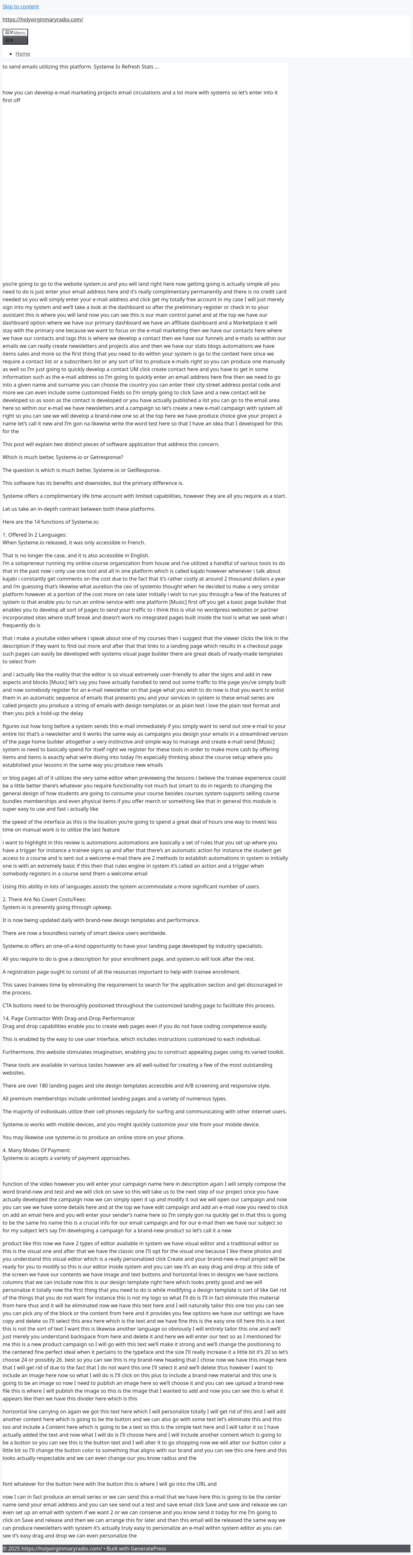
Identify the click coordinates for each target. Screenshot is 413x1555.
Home (22, 53)
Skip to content (21, 6)
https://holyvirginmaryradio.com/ (43, 19)
